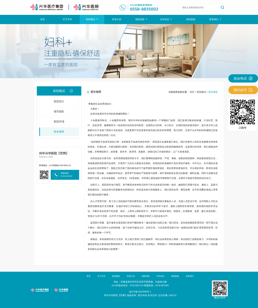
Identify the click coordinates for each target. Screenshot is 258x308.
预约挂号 (243, 90)
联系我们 (215, 19)
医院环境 (51, 122)
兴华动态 (166, 19)
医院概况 (92, 19)
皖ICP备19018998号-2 (140, 292)
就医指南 (141, 19)
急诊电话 (243, 78)
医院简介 (51, 101)
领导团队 (51, 111)
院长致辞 (51, 132)
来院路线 (190, 19)
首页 (42, 19)
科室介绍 (116, 19)
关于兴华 (67, 19)
